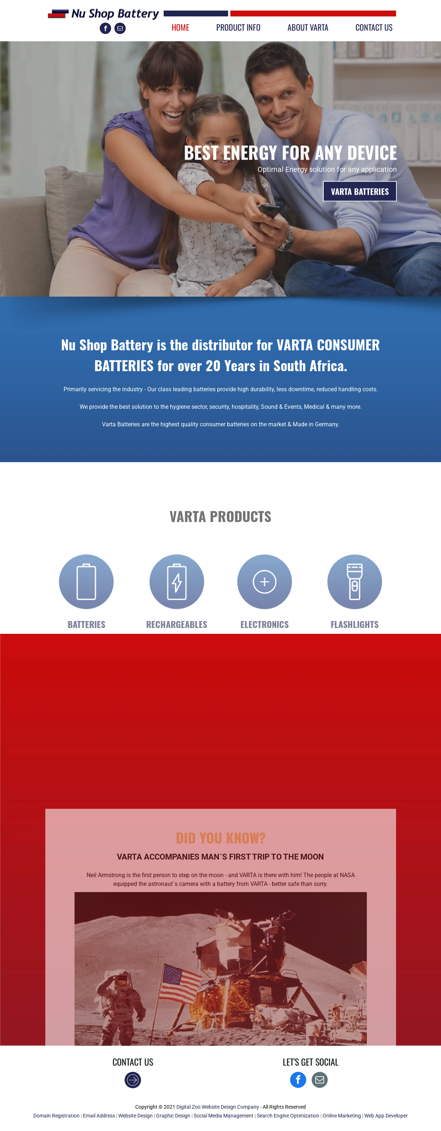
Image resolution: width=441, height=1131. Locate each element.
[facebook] (105, 29)
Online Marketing (342, 1116)
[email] (120, 29)
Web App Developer (386, 1116)
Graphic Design (173, 1116)
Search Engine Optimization (288, 1116)
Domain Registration (56, 1116)
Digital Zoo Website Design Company (217, 1107)
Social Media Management (224, 1116)
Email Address (99, 1116)
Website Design (135, 1116)
